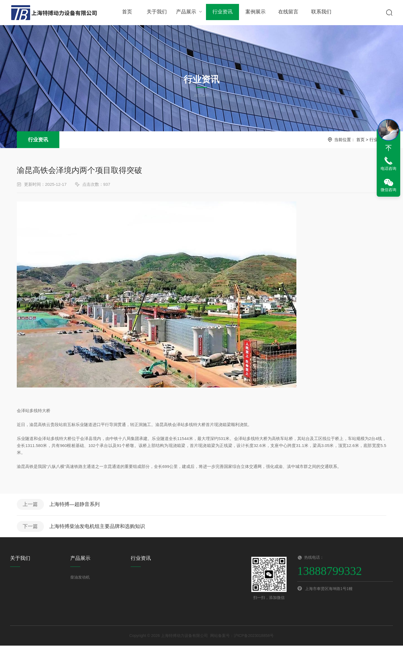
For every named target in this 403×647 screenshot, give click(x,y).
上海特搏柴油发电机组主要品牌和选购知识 (98, 527)
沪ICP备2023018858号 (254, 637)
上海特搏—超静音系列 (75, 505)
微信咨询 (388, 189)
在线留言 (287, 12)
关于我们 (156, 12)
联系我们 (319, 12)
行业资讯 (222, 12)
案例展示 (254, 12)
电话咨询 (388, 168)
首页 (127, 12)
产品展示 (189, 12)
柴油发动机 (80, 578)
